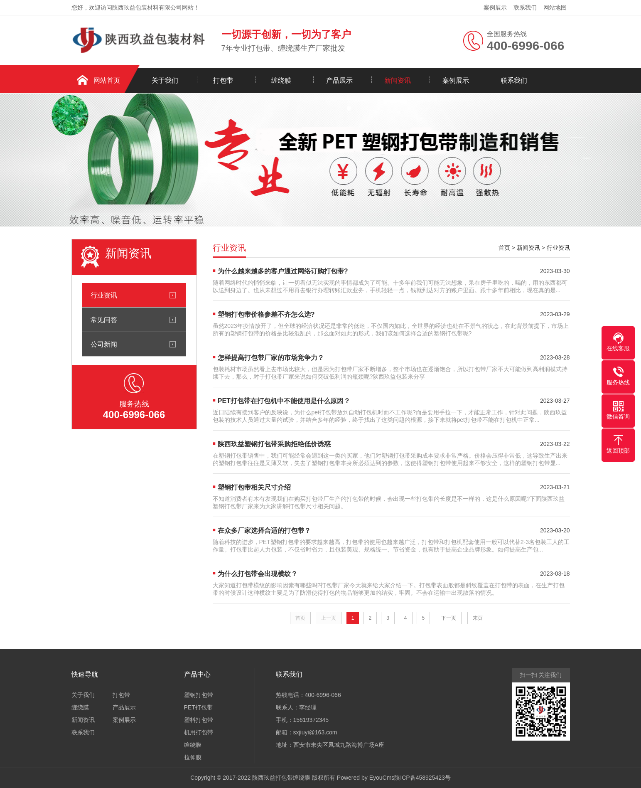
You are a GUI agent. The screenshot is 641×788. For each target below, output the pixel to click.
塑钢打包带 (198, 695)
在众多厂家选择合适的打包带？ (264, 530)
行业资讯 (104, 295)
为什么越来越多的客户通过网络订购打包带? (283, 271)
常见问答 (104, 319)
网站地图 (555, 7)
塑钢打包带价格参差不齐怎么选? (266, 314)
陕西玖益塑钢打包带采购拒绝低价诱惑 (274, 444)
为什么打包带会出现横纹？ (257, 573)
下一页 (448, 618)
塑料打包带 (198, 720)
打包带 (223, 80)
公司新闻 (104, 344)
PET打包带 (198, 707)
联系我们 (525, 7)
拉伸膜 (192, 757)
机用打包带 (198, 732)
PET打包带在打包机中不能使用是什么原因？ (284, 400)
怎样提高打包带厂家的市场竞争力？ (271, 357)
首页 (504, 247)
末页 (478, 618)
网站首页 (106, 80)
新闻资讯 (397, 80)
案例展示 (495, 7)
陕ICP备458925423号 (422, 777)
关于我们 (165, 80)
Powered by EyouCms (364, 777)
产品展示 (339, 80)
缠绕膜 (281, 80)
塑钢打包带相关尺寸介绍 (254, 487)
